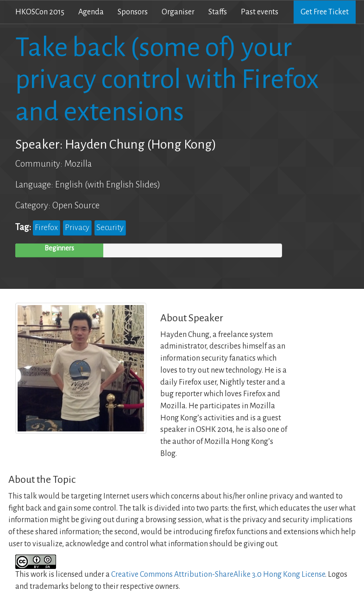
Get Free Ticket (325, 12)
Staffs (217, 12)
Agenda (91, 12)
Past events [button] (259, 12)
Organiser (178, 12)
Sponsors (133, 12)
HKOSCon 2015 (39, 12)
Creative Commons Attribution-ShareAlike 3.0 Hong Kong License (218, 574)
